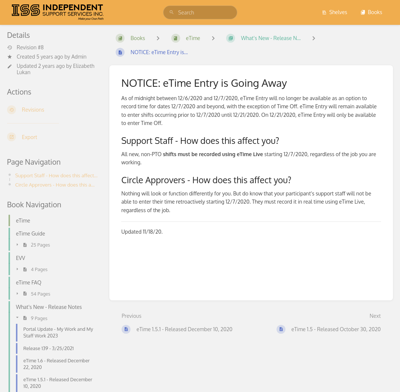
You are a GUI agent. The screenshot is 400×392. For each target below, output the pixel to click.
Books (371, 12)
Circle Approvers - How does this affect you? (56, 184)
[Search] (171, 12)
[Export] (52, 137)
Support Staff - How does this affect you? (56, 175)
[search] (200, 12)
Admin (78, 56)
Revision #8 (25, 47)
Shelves (334, 12)
